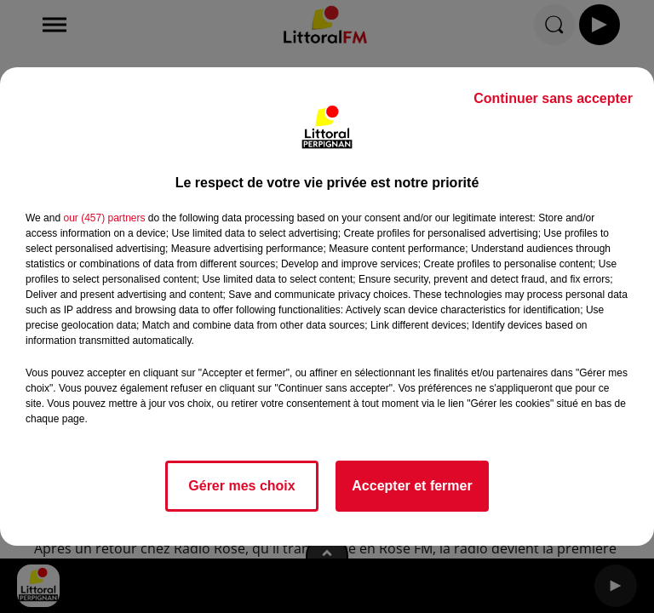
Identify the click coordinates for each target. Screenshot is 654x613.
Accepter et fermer (412, 485)
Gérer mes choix (241, 485)
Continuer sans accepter (553, 98)
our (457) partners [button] (104, 218)
